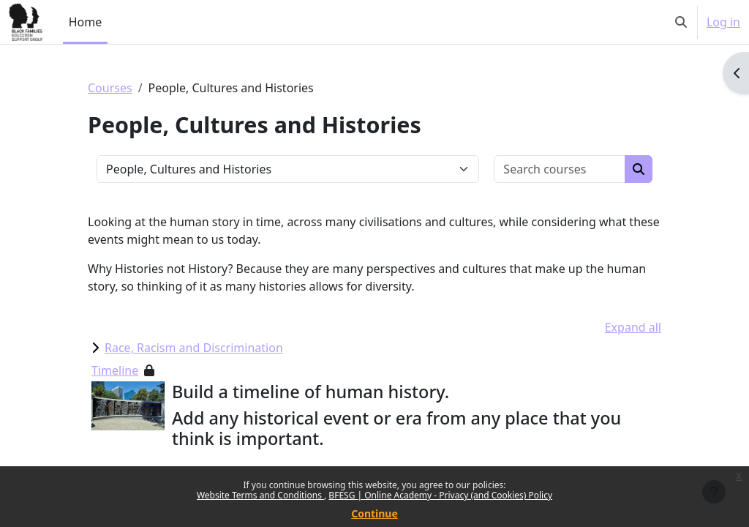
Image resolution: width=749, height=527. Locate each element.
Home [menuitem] (85, 22)
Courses (110, 88)
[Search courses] (560, 169)
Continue (374, 513)
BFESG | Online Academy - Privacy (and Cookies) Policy (440, 495)
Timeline (114, 370)
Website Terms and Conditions (260, 495)
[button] (681, 22)
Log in (723, 22)
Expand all (633, 327)
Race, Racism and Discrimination (194, 348)
